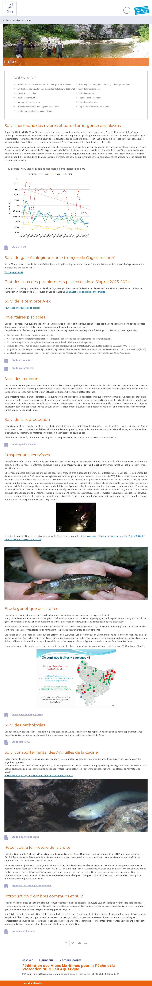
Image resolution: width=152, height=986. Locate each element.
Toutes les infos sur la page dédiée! (22, 307)
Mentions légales (70, 960)
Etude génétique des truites (29, 102)
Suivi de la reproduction (27, 97)
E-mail (79, 943)
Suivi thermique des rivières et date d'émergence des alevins (43, 84)
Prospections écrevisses (90, 97)
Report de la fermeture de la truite (94, 106)
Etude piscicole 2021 (22, 360)
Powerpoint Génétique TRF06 (27, 714)
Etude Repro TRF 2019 (23, 368)
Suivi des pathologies (88, 102)
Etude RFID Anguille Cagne (25, 836)
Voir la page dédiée (13, 272)
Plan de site (46, 960)
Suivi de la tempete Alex (89, 89)
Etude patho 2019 (21, 741)
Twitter (72, 943)
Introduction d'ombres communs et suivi (34, 111)
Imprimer (86, 943)
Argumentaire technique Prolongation (32, 885)
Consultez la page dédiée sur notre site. (86, 291)
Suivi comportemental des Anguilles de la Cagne (37, 106)
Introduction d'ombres (23, 931)
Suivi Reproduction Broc (24, 444)
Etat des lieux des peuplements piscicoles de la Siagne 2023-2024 (45, 89)
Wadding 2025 (19, 247)
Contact (27, 960)
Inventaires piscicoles (26, 93)
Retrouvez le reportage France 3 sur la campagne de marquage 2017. (38, 775)
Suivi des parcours (87, 93)
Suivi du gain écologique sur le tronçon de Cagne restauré (104, 84)
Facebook (66, 943)
